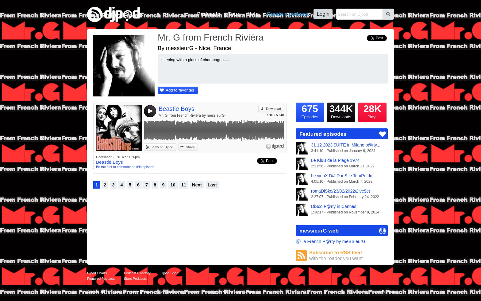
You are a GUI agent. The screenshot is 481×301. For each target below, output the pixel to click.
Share (190, 147)
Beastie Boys (176, 108)
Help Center (244, 292)
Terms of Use (125, 292)
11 (183, 184)
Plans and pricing (191, 292)
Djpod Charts (97, 273)
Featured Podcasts (101, 278)
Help (253, 14)
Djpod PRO (220, 292)
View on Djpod (162, 147)
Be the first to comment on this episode (125, 167)
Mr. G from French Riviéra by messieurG (192, 115)
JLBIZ (105, 292)
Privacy (147, 292)
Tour (234, 14)
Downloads (341, 111)
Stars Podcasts (135, 278)
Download (273, 109)
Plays (372, 111)
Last (212, 184)
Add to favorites (180, 90)
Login (323, 14)
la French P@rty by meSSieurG (333, 241)
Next (197, 184)
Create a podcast (288, 14)
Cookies (165, 292)
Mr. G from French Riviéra (211, 37)
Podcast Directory (137, 273)
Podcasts (208, 14)
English (388, 292)
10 (172, 184)
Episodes (310, 111)
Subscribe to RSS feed (348, 255)
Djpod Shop (170, 273)
